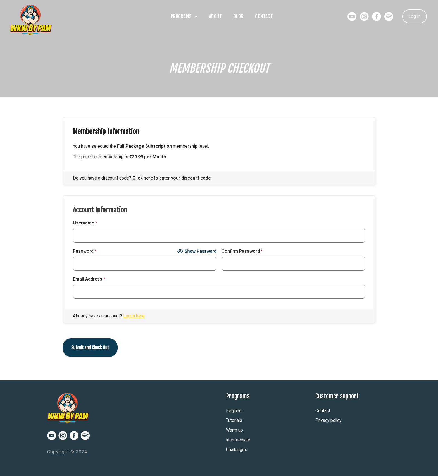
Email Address (89, 279)
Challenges (237, 449)
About (214, 16)
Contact (268, 16)
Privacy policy (329, 420)
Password (85, 251)
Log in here (134, 316)
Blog (240, 16)
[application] (190, 16)
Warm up (234, 430)
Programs (180, 16)
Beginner (234, 410)
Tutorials (234, 420)
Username (85, 223)
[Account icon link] (414, 16)
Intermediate (238, 439)
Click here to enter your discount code (171, 178)
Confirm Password (242, 251)
